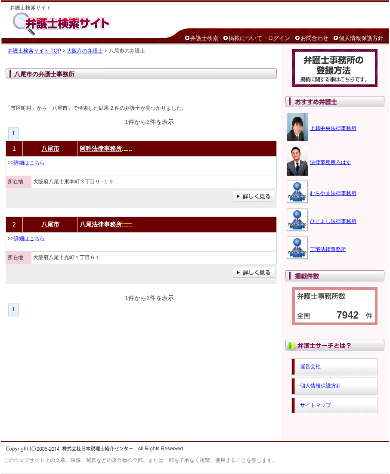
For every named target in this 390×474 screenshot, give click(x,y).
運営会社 (310, 366)
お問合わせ (314, 38)
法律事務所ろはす (330, 162)
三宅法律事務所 (328, 249)
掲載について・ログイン (259, 38)
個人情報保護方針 (361, 38)
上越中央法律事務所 (333, 128)
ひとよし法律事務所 (333, 221)
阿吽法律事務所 (101, 148)
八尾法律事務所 (101, 224)
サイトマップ (315, 405)
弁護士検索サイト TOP (34, 51)
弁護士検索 (204, 38)
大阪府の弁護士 (85, 51)
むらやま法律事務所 (333, 193)
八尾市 (50, 148)
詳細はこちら (29, 163)
